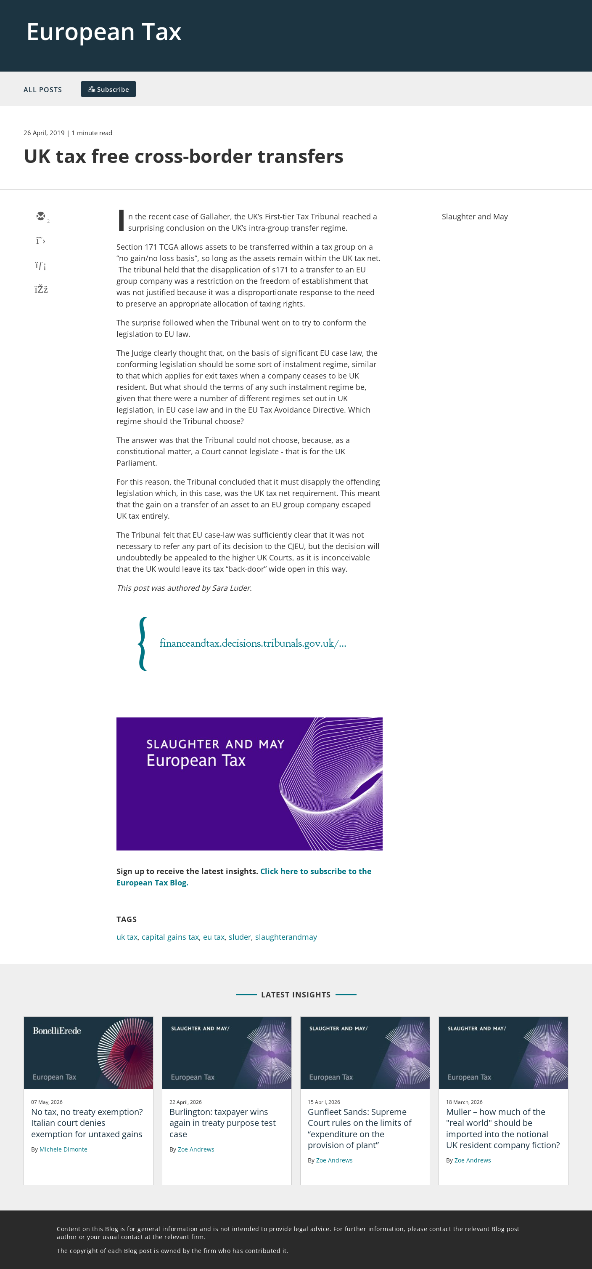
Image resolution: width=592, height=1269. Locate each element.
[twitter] (40, 241)
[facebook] (40, 290)
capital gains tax (170, 937)
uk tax (126, 937)
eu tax (214, 937)
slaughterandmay (286, 937)
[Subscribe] (108, 89)
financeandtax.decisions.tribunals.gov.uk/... (253, 643)
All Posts (43, 89)
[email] (40, 217)
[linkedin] (40, 266)
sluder (240, 937)
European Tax (104, 31)
